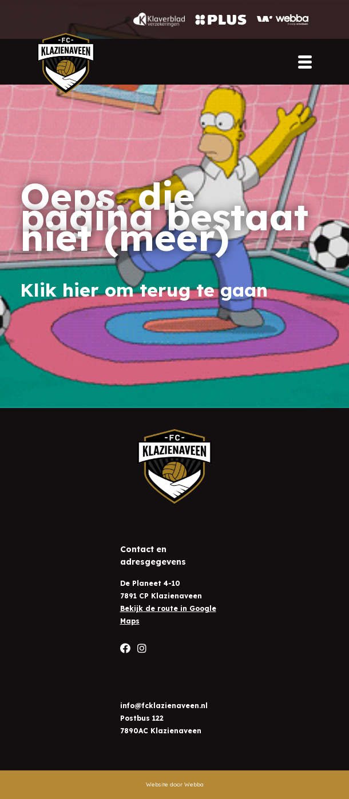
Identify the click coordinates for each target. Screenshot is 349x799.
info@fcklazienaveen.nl (164, 705)
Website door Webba (175, 784)
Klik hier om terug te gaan (144, 289)
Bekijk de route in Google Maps (168, 614)
